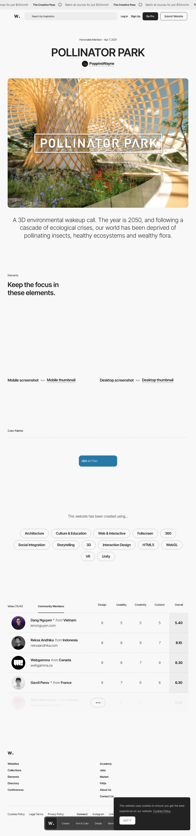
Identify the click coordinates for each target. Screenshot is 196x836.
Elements (113, 823)
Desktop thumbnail (157, 380)
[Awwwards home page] (51, 823)
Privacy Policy (56, 814)
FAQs (103, 783)
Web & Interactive (112, 533)
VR (88, 556)
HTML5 (148, 545)
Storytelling (66, 545)
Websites (13, 763)
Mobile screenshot (23, 380)
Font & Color (82, 823)
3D (89, 545)
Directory (13, 783)
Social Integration (31, 545)
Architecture (34, 533)
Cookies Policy (16, 814)
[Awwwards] (17, 16)
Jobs (103, 770)
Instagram (98, 814)
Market (104, 776)
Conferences (16, 789)
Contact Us (107, 796)
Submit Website (173, 16)
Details (98, 823)
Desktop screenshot (117, 380)
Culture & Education (71, 533)
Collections (14, 770)
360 (168, 533)
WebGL (172, 545)
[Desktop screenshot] (144, 340)
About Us (105, 789)
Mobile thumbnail (61, 380)
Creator (66, 823)
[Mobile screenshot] (52, 340)
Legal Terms (36, 814)
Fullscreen (145, 533)
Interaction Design (117, 545)
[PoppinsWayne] (98, 64)
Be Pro (150, 16)
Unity (106, 556)
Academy (106, 763)
